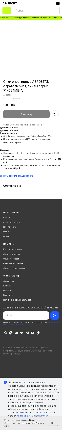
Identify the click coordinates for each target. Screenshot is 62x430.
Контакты (7, 286)
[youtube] (33, 333)
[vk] (22, 333)
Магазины (8, 290)
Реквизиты (8, 295)
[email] (16, 333)
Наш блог (7, 232)
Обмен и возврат (11, 259)
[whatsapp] (11, 333)
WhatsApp (42, 416)
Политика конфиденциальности (17, 300)
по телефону (23, 416)
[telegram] (27, 333)
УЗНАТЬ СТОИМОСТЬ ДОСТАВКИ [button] (17, 176)
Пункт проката (9, 227)
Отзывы (7, 236)
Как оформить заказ (12, 249)
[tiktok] (38, 333)
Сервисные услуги (11, 222)
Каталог (6, 217)
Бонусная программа (13, 263)
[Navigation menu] (58, 3)
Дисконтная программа (14, 268)
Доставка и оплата (11, 254)
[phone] (5, 333)
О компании (8, 281)
